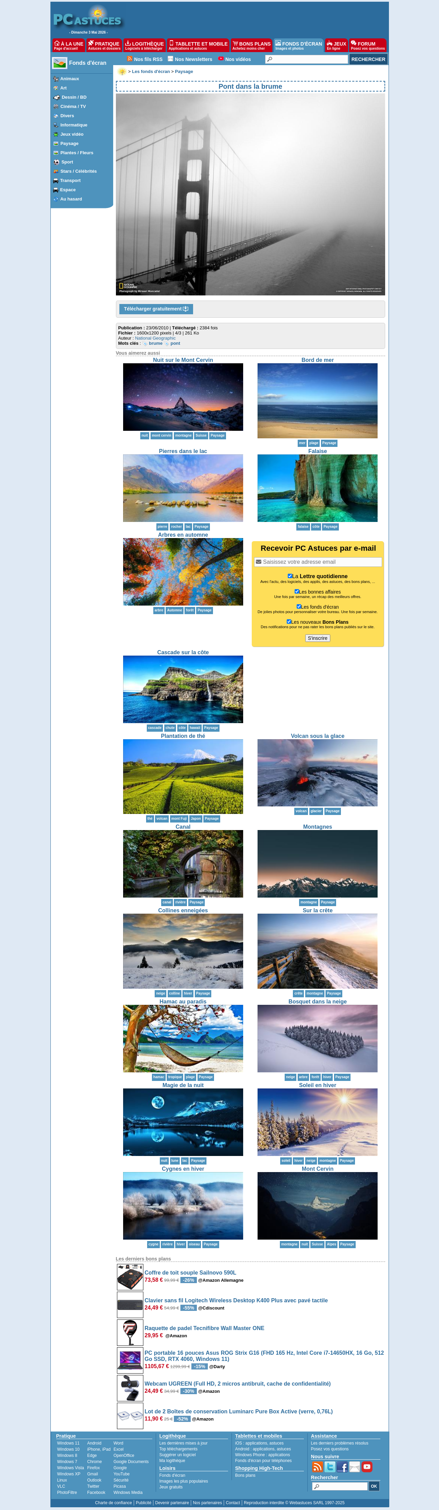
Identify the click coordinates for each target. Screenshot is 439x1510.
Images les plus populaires (183, 1481)
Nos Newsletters (193, 59)
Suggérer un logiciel (177, 1454)
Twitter (93, 1486)
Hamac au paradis (182, 1001)
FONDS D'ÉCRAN (298, 45)
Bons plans (245, 1475)
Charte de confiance (113, 1502)
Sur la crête (318, 910)
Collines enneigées (183, 910)
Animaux (69, 78)
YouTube (122, 1474)
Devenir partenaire (172, 1502)
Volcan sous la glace (317, 736)
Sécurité (121, 1480)
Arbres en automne (183, 535)
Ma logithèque (172, 1460)
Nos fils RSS (148, 59)
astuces (277, 1443)
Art (63, 87)
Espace (68, 189)
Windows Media (128, 1492)
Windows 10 (68, 1449)
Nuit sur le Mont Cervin (183, 360)
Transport (70, 180)
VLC (61, 1486)
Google (120, 1467)
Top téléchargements (178, 1449)
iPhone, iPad (98, 1449)
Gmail (92, 1474)
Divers (67, 115)
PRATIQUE (104, 45)
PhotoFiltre (67, 1492)
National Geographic (155, 338)
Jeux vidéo (71, 134)
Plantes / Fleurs (76, 152)
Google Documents (131, 1461)
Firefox (93, 1467)
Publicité (143, 1502)
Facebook (96, 1492)
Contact (233, 1502)
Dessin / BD (74, 97)
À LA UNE (68, 45)
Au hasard (71, 199)
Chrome (94, 1461)
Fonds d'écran (88, 63)
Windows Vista (70, 1467)
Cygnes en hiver (183, 1169)
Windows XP (69, 1474)
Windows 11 (68, 1443)
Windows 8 (67, 1455)
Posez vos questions (330, 1449)
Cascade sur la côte (183, 652)
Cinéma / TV (73, 106)
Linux (62, 1480)
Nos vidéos (238, 59)
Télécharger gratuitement (156, 309)
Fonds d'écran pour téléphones (263, 1460)
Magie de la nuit (183, 1085)
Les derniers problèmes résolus (339, 1443)
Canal (183, 827)
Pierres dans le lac (183, 451)
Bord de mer (317, 360)
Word (118, 1443)
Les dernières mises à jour (183, 1443)
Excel (118, 1449)
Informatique (73, 124)
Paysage (69, 143)
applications (256, 1443)
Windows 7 (67, 1461)
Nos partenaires (207, 1502)
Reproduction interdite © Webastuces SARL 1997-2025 (294, 1502)
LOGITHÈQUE (144, 45)
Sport (67, 162)
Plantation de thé (183, 736)
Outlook (94, 1480)
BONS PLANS (252, 45)
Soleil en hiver (317, 1085)
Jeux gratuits (171, 1487)
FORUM (368, 45)
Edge (92, 1455)
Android (94, 1443)
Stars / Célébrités (78, 171)
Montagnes (317, 827)
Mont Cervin (317, 1169)
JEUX (336, 45)
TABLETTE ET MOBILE (198, 45)
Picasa (120, 1486)
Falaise (317, 451)
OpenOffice (124, 1455)
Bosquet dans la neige (317, 1001)
